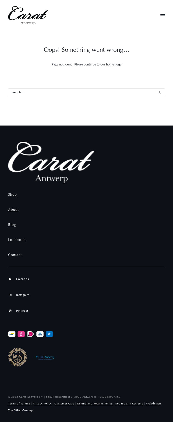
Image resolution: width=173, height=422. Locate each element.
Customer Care (64, 403)
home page (113, 64)
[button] (162, 15)
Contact (15, 255)
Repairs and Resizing (129, 403)
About (13, 210)
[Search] (86, 92)
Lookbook (17, 240)
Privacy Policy (42, 403)
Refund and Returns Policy (95, 403)
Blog (12, 225)
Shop (12, 195)
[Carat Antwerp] (28, 15)
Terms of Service (19, 403)
